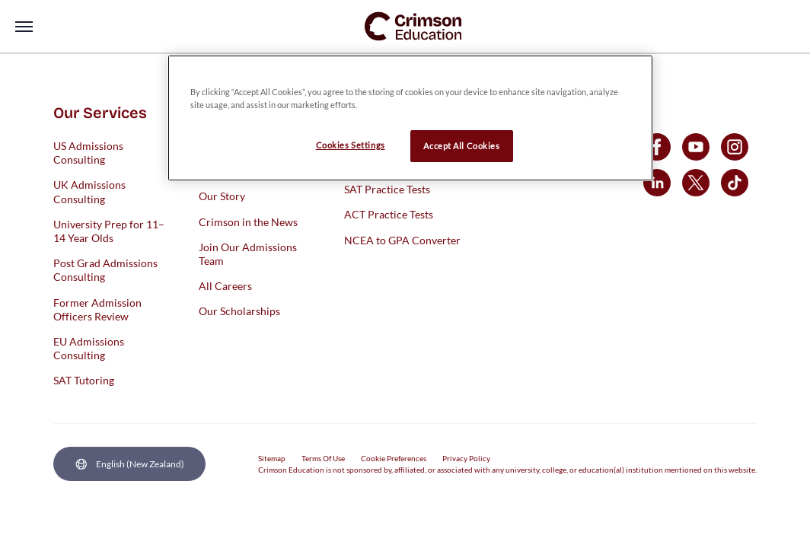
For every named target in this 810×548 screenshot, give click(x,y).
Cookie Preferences (393, 458)
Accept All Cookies (461, 146)
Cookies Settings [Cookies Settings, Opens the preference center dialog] (350, 145)
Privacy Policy (466, 458)
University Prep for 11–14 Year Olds (108, 230)
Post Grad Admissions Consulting (105, 269)
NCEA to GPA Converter (402, 239)
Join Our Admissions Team (248, 253)
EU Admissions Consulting (88, 347)
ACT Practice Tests (388, 214)
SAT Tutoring (83, 380)
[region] (410, 118)
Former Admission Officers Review (97, 308)
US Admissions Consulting (88, 152)
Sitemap (271, 458)
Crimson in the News (248, 221)
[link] (413, 26)
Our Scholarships (239, 310)
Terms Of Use (323, 458)
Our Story (222, 196)
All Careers (225, 285)
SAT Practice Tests (387, 189)
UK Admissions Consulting (89, 191)
